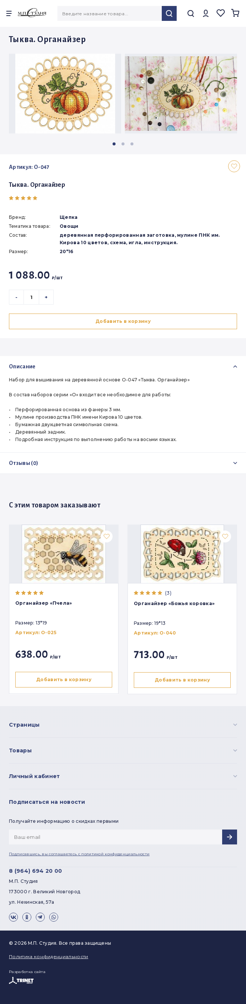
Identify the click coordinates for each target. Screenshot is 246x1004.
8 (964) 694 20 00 (35, 871)
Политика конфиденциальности (48, 956)
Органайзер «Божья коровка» (175, 603)
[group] (65, 93)
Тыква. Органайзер (37, 185)
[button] (114, 143)
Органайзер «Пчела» (43, 603)
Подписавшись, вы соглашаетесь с (79, 854)
